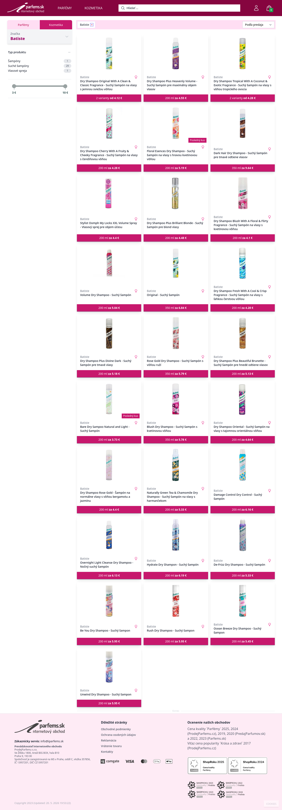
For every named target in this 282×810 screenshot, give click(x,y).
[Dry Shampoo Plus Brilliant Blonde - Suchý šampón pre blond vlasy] (176, 193)
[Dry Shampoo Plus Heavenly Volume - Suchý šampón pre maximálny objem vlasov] (176, 53)
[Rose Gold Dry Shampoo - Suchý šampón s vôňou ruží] (176, 333)
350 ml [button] (242, 168)
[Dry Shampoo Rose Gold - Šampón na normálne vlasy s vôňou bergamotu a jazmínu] (109, 465)
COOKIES (271, 804)
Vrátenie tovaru (111, 746)
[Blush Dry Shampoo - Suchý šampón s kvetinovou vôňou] (176, 399)
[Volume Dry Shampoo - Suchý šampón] (109, 263)
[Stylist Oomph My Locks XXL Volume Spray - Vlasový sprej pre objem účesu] (109, 193)
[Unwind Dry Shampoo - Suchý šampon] (109, 667)
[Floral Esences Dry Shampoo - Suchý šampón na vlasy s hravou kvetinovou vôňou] (176, 123)
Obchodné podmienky (116, 729)
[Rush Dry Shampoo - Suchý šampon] (176, 601)
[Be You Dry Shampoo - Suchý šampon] (109, 601)
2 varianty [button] (109, 98)
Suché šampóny (39, 66)
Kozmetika (93, 8)
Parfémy (65, 8)
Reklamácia (108, 740)
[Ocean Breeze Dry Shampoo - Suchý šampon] (243, 601)
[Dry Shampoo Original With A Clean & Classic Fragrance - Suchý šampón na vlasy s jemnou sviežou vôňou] (109, 53)
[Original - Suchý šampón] (176, 263)
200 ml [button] (176, 98)
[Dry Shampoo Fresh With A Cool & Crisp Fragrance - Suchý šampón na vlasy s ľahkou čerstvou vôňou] (243, 263)
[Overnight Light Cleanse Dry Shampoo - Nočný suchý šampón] (109, 535)
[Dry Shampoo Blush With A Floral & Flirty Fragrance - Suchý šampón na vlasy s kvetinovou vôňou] (243, 193)
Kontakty (107, 752)
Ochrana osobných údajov (118, 735)
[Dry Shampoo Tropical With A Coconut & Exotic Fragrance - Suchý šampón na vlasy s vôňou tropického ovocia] (243, 53)
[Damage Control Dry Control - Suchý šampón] (243, 465)
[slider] (14, 86)
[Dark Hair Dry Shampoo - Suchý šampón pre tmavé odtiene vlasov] (243, 123)
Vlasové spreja (39, 71)
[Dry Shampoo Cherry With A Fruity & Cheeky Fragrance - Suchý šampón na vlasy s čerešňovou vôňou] (109, 123)
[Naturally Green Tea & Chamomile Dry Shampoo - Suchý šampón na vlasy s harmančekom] (176, 465)
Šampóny (39, 61)
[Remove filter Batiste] (91, 24)
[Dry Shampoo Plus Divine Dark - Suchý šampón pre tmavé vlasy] (109, 333)
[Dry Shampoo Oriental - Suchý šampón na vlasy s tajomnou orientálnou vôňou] (243, 399)
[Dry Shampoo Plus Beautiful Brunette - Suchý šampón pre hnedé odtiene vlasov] (243, 333)
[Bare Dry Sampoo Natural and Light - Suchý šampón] (109, 399)
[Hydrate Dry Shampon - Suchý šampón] (176, 535)
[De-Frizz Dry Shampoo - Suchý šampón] (243, 535)
